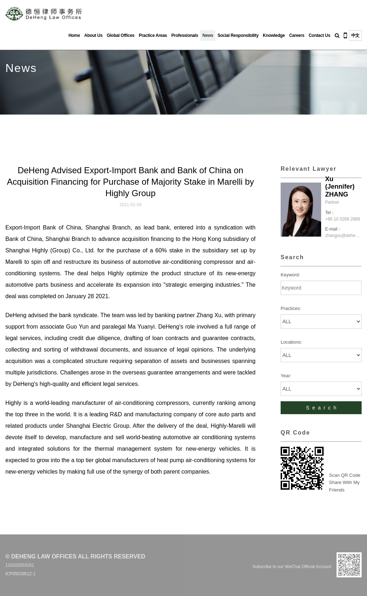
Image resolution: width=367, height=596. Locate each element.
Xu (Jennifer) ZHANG (339, 186)
